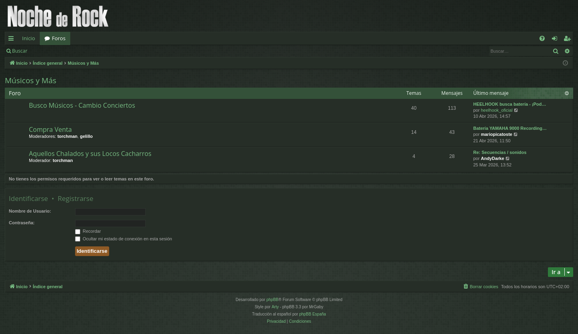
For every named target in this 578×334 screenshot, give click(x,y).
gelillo (86, 136)
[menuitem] (542, 38)
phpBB (273, 299)
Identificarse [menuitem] (556, 40)
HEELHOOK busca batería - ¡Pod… (509, 104)
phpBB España (312, 314)
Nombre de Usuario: (30, 211)
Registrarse (91, 50)
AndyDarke (492, 158)
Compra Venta (50, 129)
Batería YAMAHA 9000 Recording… (510, 128)
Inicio (28, 38)
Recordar (88, 231)
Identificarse (53, 50)
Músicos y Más (30, 80)
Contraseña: (22, 222)
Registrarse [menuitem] (568, 40)
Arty (275, 307)
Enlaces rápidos (12, 40)
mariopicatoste (496, 134)
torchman (67, 136)
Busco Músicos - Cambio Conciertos (82, 105)
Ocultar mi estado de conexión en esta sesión (123, 238)
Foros (58, 38)
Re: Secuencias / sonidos (500, 152)
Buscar (19, 50)
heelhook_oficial (497, 110)
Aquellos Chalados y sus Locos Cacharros (90, 153)
